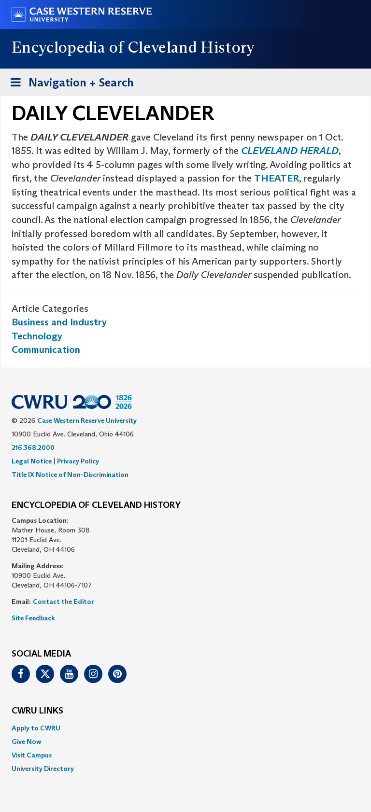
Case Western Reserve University (87, 420)
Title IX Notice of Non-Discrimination (70, 474)
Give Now (26, 741)
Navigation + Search (69, 84)
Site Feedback (33, 618)
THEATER (276, 178)
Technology (37, 336)
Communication (46, 349)
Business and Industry (59, 322)
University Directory (43, 768)
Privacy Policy (78, 461)
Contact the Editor (63, 601)
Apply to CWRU (36, 728)
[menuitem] (185, 728)
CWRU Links (37, 711)
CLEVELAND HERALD (290, 150)
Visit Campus (32, 755)
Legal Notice (32, 461)
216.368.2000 (33, 447)
